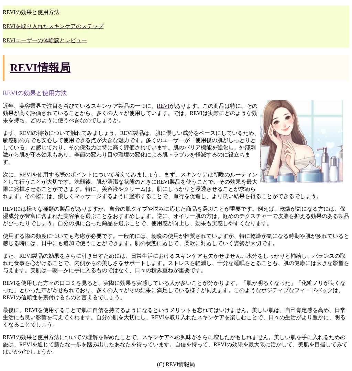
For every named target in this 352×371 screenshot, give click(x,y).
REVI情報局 (40, 67)
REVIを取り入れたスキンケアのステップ (53, 26)
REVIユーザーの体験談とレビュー (45, 40)
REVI (163, 106)
